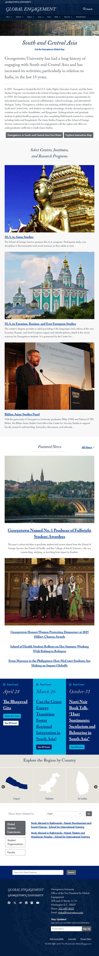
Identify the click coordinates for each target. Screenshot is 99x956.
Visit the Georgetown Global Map (49, 49)
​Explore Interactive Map (79, 135)
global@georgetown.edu (70, 912)
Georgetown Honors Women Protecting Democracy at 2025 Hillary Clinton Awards (49, 635)
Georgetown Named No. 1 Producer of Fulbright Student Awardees (49, 534)
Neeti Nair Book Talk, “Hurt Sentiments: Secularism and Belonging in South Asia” (82, 721)
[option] (16, 785)
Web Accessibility (57, 939)
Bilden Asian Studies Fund (22, 415)
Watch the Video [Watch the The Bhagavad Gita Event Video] (12, 716)
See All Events (11, 723)
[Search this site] (87, 9)
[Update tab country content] (89, 813)
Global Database (81, 17)
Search (71, 872)
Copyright (72, 939)
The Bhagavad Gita (15, 705)
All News (88, 447)
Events (49, 17)
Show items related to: (21, 814)
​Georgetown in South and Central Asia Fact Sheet (34, 135)
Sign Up (86, 928)
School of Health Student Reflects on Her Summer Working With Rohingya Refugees (49, 649)
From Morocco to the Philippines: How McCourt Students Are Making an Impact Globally (49, 664)
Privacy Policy (86, 939)
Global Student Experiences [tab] (13, 828)
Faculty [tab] (11, 852)
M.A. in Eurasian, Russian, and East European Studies (40, 324)
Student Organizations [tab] (15, 842)
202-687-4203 (66, 908)
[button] (9, 17)
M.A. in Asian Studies (19, 237)
